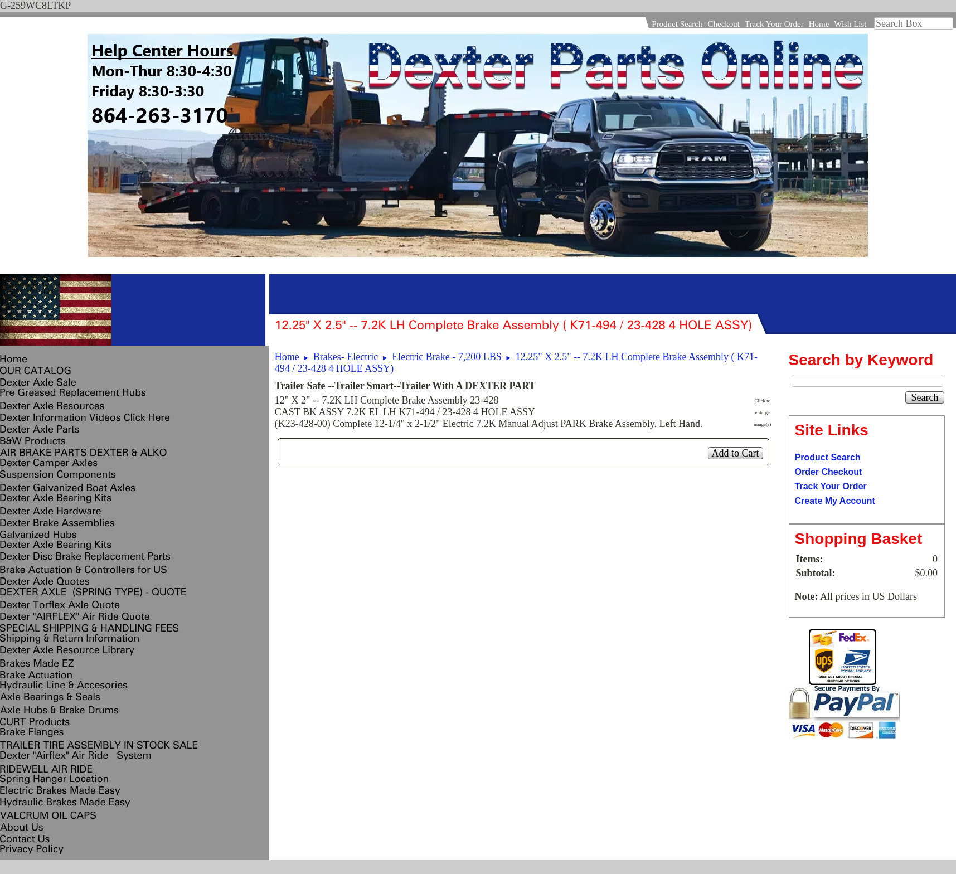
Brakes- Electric (345, 356)
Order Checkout (828, 472)
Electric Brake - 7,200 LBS (446, 356)
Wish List (850, 24)
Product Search (677, 24)
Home (819, 24)
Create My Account (835, 501)
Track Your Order (774, 24)
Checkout (723, 24)
